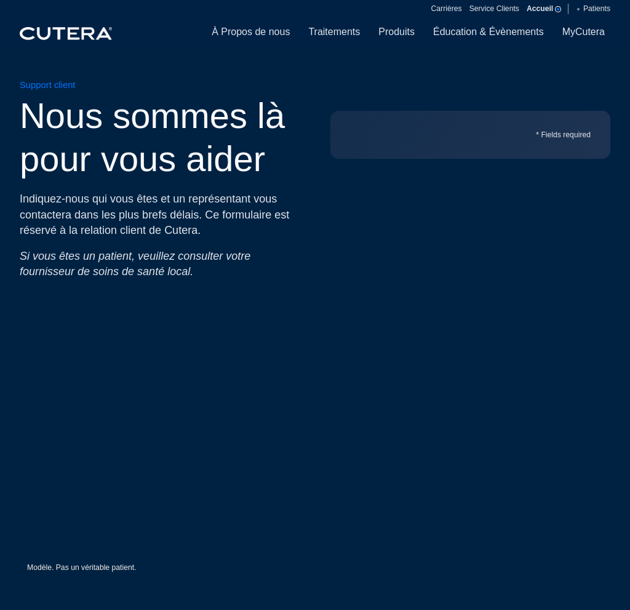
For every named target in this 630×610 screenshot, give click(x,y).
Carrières (446, 8)
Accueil (543, 8)
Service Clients (494, 8)
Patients (593, 8)
